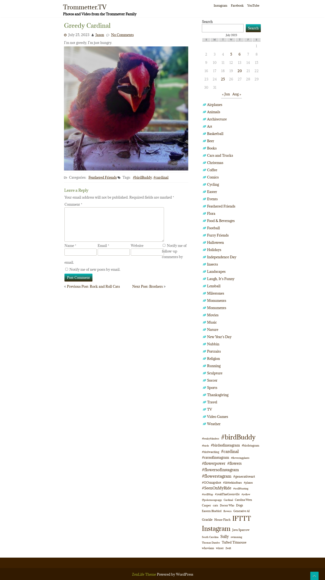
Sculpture (214, 373)
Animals (213, 112)
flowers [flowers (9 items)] (227, 511)
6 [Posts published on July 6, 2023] (240, 54)
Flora (211, 213)
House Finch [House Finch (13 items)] (222, 520)
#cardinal (161, 177)
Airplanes (214, 104)
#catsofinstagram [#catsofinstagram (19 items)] (215, 457)
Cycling (213, 184)
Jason (100, 35)
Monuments (216, 300)
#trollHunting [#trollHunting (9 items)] (240, 488)
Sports (212, 387)
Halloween (215, 242)
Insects (212, 264)
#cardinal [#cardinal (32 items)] (230, 451)
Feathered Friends (103, 177)
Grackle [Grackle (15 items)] (207, 520)
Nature (212, 329)
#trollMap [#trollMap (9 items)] (207, 494)
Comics (213, 177)
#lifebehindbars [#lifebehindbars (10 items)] (232, 482)
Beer (210, 141)
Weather (214, 424)
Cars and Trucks (220, 155)
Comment (73, 204)
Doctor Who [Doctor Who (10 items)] (227, 505)
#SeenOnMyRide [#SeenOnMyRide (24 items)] (216, 488)
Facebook (237, 5)
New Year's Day (219, 337)
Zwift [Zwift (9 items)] (228, 548)
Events (212, 199)
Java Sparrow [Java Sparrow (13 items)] (241, 530)
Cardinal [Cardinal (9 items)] (228, 499)
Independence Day (221, 257)
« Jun (226, 94)
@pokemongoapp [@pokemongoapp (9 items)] (212, 499)
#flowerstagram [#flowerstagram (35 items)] (216, 476)
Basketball (215, 133)
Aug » (236, 94)
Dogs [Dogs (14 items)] (239, 505)
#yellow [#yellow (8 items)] (245, 494)
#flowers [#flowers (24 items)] (234, 463)
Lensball (214, 286)
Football (213, 228)
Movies (212, 315)
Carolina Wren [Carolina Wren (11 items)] (243, 500)
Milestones (215, 293)
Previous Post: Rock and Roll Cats (93, 286)
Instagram (220, 5)
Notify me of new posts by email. (94, 269)
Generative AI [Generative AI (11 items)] (241, 511)
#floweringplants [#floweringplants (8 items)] (240, 457)
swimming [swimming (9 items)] (236, 537)
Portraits (214, 351)
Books (212, 148)
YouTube (253, 5)
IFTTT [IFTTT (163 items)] (241, 518)
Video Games (217, 416)
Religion (213, 358)
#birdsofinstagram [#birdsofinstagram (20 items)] (225, 445)
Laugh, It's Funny (220, 279)
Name (70, 245)
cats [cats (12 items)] (215, 505)
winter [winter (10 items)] (220, 548)
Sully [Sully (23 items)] (224, 536)
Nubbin (213, 344)
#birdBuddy (142, 177)
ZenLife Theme (144, 574)
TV (209, 409)
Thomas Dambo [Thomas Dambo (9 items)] (211, 542)
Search (207, 21)
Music (212, 322)
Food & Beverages (221, 220)
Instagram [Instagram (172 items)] (216, 528)
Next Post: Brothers (147, 286)
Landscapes (216, 271)
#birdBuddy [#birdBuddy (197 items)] (238, 437)
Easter (212, 191)
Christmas (215, 162)
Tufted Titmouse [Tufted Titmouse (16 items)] (234, 542)
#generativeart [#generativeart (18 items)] (244, 476)
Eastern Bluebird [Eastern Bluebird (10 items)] (212, 511)
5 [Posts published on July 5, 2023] (231, 54)
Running (214, 366)
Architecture (217, 119)
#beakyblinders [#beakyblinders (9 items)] (210, 438)
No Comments (122, 35)
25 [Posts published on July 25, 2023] (223, 79)
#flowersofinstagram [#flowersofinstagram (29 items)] (220, 469)
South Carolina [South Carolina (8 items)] (210, 537)
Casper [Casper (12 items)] (206, 505)
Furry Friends (218, 235)
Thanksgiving (217, 395)
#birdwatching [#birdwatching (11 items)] (210, 452)
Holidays (214, 250)
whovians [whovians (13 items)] (208, 548)
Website (137, 245)
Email (103, 245)
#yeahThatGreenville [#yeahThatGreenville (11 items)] (227, 494)
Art (209, 126)
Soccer (212, 380)
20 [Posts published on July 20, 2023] (240, 71)
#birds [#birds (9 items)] (205, 445)
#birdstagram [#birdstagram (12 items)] (250, 445)
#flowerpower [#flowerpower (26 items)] (213, 463)
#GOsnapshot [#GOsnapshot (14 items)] (211, 482)
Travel (212, 402)
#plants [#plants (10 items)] (248, 482)
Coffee (212, 170)
